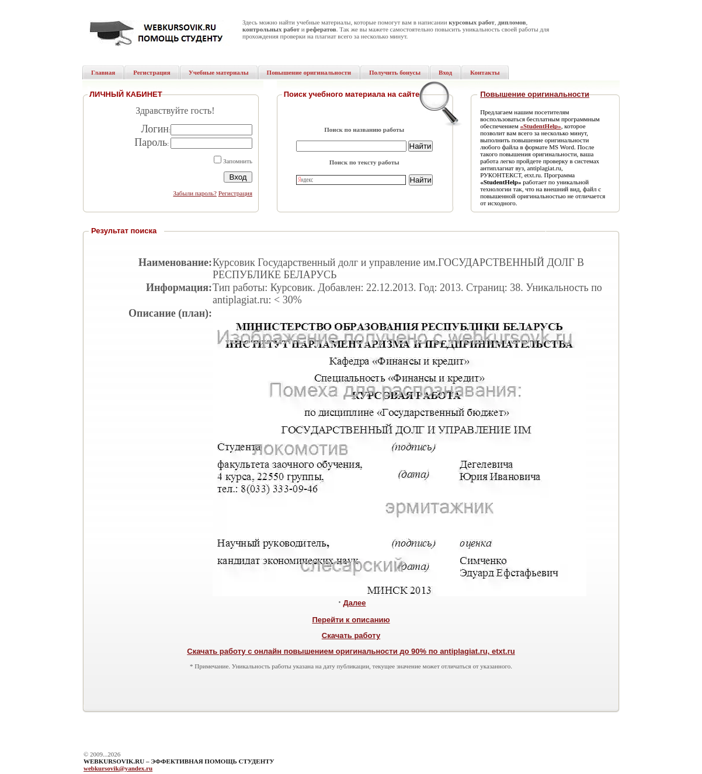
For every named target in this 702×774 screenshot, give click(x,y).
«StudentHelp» (540, 125)
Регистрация (235, 193)
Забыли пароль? (195, 193)
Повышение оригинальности (534, 94)
